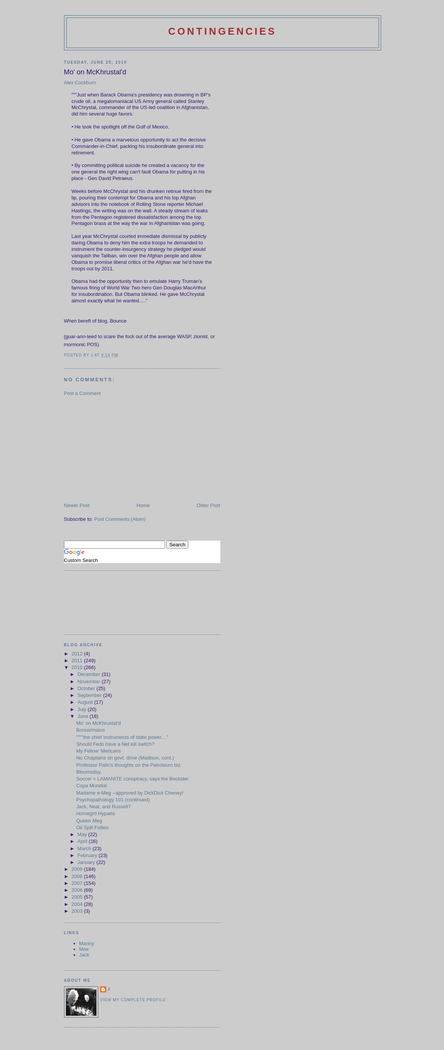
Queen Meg (89, 821)
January (86, 862)
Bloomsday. (89, 772)
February (88, 855)
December (89, 674)
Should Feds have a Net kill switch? (115, 744)
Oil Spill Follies (92, 827)
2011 (78, 660)
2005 (78, 897)
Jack (84, 955)
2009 (78, 869)
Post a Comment (82, 393)
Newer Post (77, 505)
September (90, 695)
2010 (78, 667)
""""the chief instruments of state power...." (122, 737)
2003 (78, 911)
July (82, 709)
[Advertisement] (121, 448)
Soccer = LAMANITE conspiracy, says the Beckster (132, 779)
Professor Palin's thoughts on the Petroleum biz (128, 765)
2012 (78, 654)
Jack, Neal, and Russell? (103, 806)
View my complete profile (133, 1000)
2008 (78, 876)
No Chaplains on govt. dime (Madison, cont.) (125, 758)
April (83, 841)
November (89, 681)
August (85, 702)
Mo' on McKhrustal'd (98, 723)
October (86, 688)
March (85, 848)
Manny (86, 943)
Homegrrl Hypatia (95, 813)
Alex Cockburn (80, 82)
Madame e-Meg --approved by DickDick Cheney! (129, 793)
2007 (78, 883)
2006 (78, 890)
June (83, 716)
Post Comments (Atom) (120, 519)
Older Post (208, 505)
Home (143, 505)
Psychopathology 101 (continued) (113, 800)
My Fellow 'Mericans (98, 751)
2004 (78, 904)
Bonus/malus (90, 730)
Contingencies (222, 31)
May (82, 834)
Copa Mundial (91, 785)
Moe (84, 949)
